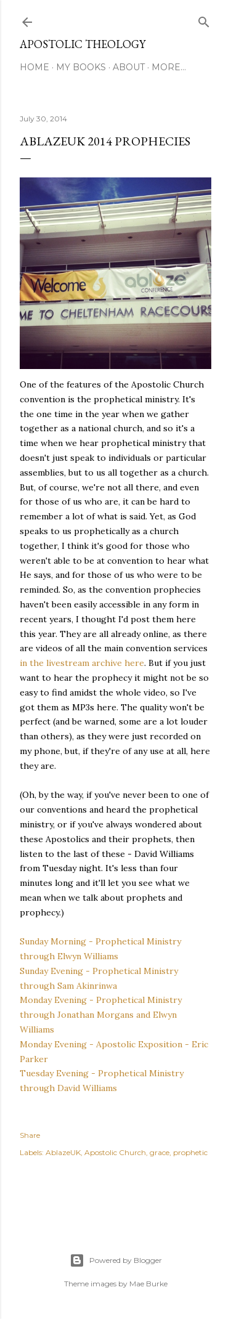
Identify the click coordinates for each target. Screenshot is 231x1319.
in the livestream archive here (82, 662)
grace (159, 1152)
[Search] (204, 19)
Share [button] (30, 1135)
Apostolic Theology (82, 44)
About (129, 67)
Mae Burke (148, 1283)
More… (169, 67)
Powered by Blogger (116, 1260)
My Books (81, 67)
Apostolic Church (115, 1152)
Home (34, 67)
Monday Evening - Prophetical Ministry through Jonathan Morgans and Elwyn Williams (101, 1014)
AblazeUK (63, 1152)
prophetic (190, 1152)
